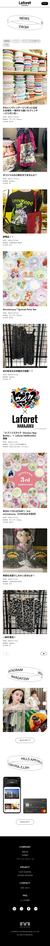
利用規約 (25, 855)
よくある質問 (25, 900)
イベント (16, 41)
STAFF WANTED (25, 872)
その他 (6, 45)
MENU (45, 3)
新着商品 (7, 41)
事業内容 (25, 852)
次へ (43, 653)
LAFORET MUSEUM (25, 875)
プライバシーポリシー (24, 859)
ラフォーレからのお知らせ (30, 41)
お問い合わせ (25, 888)
